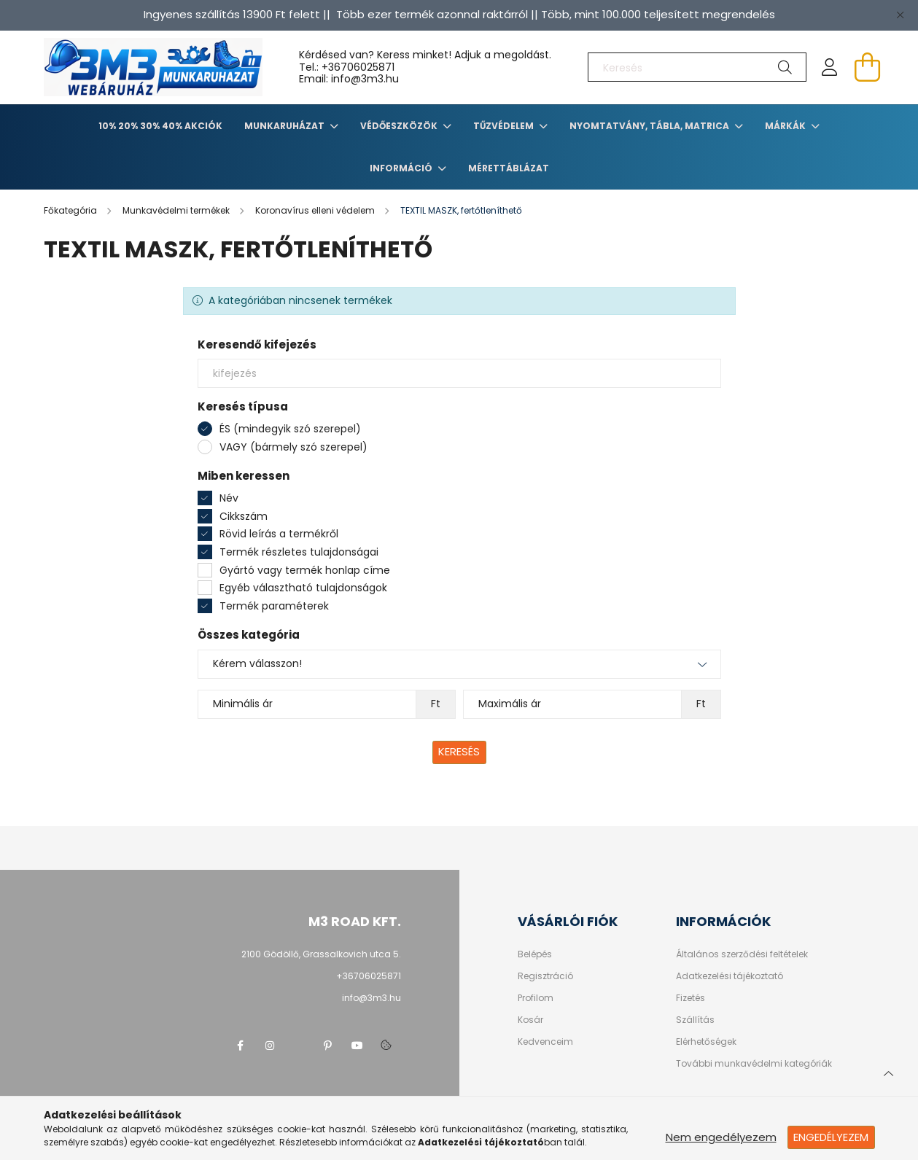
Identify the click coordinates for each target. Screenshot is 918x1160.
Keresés (459, 751)
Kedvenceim (545, 1042)
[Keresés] (697, 67)
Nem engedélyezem (721, 1137)
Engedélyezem (830, 1137)
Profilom (535, 998)
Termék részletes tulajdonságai (298, 552)
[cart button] (867, 67)
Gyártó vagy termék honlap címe (304, 570)
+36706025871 (358, 67)
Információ (402, 168)
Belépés (535, 954)
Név (228, 498)
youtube (357, 1045)
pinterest (328, 1045)
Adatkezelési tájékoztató (729, 976)
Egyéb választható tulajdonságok (303, 587)
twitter (299, 1045)
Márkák (786, 126)
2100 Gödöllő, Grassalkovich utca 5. (321, 954)
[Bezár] (900, 15)
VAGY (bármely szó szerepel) (293, 447)
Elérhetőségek (706, 1042)
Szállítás (695, 1020)
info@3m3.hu (371, 998)
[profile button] (829, 67)
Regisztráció (545, 976)
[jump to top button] (888, 1071)
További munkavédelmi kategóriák (754, 1064)
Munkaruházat (285, 126)
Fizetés (690, 998)
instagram (269, 1045)
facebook (240, 1045)
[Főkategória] (71, 210)
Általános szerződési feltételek (742, 954)
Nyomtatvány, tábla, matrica (650, 126)
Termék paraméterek (274, 606)
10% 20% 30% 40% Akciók (160, 126)
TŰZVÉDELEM (504, 126)
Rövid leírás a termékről (278, 533)
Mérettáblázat (508, 168)
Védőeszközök (400, 126)
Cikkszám (243, 516)
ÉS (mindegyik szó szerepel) (290, 428)
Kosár (530, 1020)
